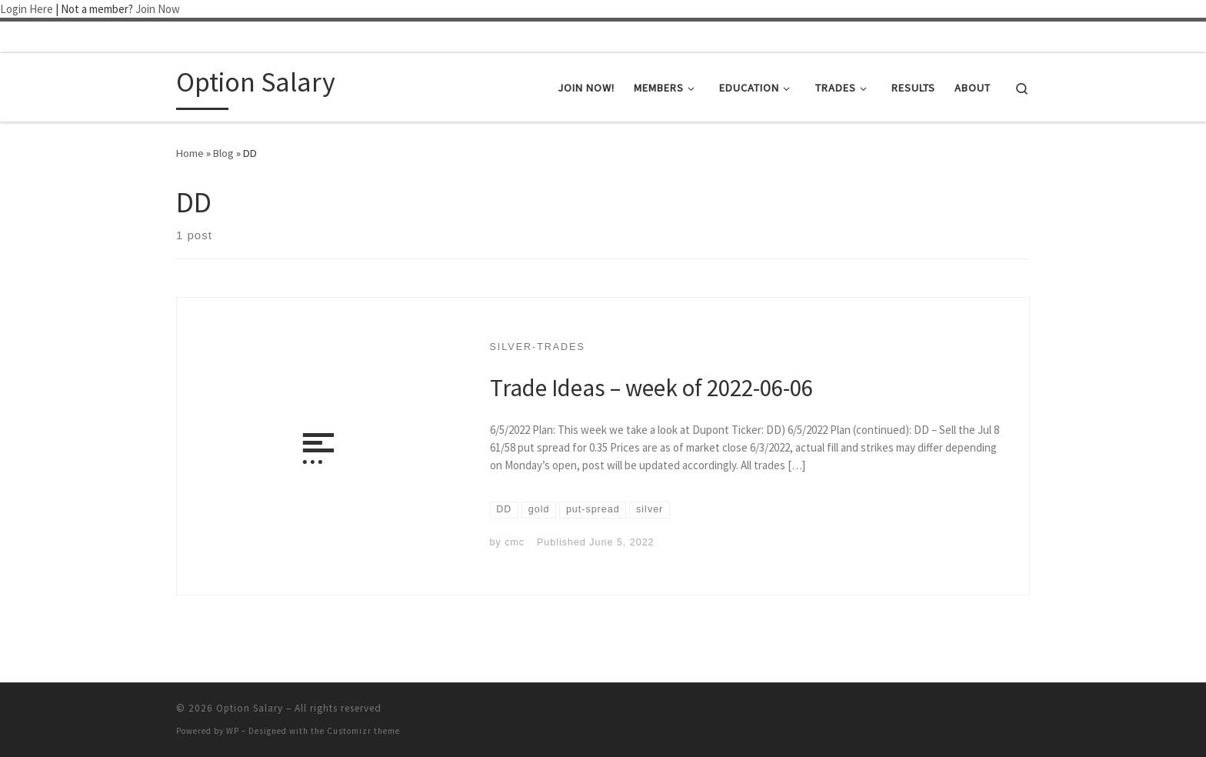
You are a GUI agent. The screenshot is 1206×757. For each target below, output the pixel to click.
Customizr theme (363, 730)
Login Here (26, 9)
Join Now (157, 9)
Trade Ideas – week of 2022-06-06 (651, 387)
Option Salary (249, 708)
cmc (515, 542)
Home (190, 153)
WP (232, 730)
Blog (223, 153)
